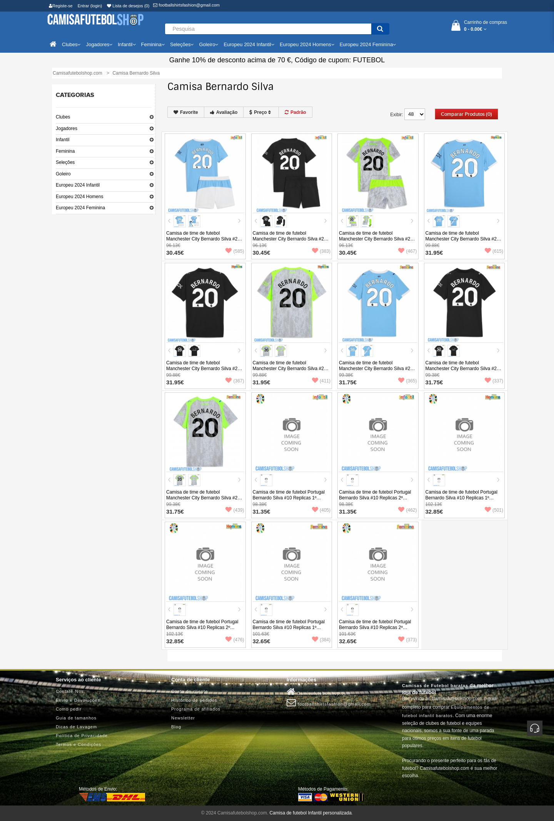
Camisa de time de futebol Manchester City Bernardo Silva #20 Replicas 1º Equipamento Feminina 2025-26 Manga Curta (376, 371)
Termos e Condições (78, 744)
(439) (234, 510)
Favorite (186, 112)
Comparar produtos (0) (466, 114)
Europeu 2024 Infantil (78, 185)
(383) (321, 251)
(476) (234, 640)
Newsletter (183, 718)
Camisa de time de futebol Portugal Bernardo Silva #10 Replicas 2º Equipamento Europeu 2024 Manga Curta (202, 630)
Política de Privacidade (82, 735)
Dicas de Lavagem (76, 726)
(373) (407, 640)
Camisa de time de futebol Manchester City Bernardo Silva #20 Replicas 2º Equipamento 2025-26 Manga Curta (203, 371)
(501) (494, 510)
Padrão (295, 112)
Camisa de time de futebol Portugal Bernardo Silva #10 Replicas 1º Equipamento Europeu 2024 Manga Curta (462, 500)
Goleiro (63, 174)
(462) (407, 510)
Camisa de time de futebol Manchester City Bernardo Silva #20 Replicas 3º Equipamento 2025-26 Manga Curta (290, 371)
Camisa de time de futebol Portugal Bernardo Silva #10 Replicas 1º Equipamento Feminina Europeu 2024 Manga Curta (291, 630)
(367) (234, 381)
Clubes (63, 117)
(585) (234, 251)
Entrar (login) (90, 5)
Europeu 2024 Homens (79, 196)
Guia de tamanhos (76, 718)
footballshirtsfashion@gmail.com (186, 5)
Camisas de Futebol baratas (435, 685)
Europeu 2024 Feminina (80, 207)
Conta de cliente (189, 691)
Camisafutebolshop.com (318, 691)
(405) (321, 510)
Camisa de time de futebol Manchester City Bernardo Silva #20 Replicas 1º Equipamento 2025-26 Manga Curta (462, 241)
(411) (321, 381)
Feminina (65, 151)
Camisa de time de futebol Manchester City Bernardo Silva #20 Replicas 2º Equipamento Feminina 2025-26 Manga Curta (462, 371)
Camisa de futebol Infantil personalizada (310, 813)
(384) (321, 640)
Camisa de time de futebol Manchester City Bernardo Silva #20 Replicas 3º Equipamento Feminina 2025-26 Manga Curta (203, 500)
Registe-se (61, 5)
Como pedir (69, 709)
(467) (407, 251)
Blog (176, 726)
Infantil (62, 139)
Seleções (65, 162)
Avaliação (224, 112)
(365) (407, 381)
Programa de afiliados (195, 709)
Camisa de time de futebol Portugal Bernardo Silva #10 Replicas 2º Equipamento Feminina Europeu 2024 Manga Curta (378, 630)
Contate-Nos (70, 691)
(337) (494, 381)
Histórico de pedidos (194, 700)
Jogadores (66, 128)
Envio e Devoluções (78, 700)
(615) (494, 251)
